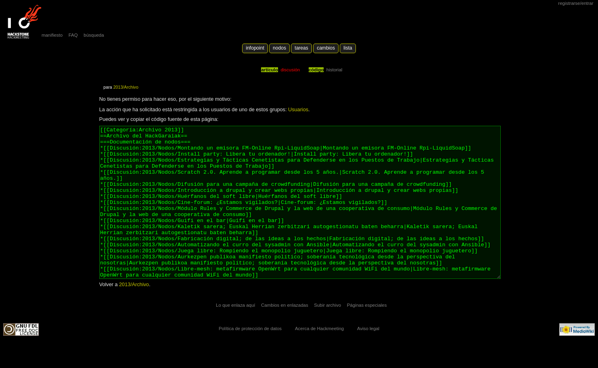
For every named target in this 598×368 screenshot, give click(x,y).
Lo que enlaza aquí (235, 335)
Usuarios (298, 109)
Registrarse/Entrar (575, 3)
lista (347, 48)
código (316, 69)
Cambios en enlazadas (284, 335)
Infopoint (255, 48)
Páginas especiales (367, 335)
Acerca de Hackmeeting (319, 358)
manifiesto (52, 35)
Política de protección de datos (250, 358)
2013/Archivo (125, 87)
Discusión (290, 69)
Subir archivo (327, 335)
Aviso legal (368, 358)
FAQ (73, 35)
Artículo (269, 69)
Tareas (301, 48)
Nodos (279, 48)
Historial (334, 69)
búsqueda (94, 35)
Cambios (326, 48)
